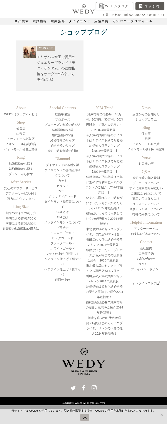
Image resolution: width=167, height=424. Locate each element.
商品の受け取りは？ (146, 198)
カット (62, 180)
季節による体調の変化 (21, 223)
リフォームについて (146, 204)
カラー (62, 191)
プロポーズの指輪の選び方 (62, 124)
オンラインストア (146, 283)
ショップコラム (146, 119)
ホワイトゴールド (62, 248)
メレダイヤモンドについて (62, 222)
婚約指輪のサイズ (62, 145)
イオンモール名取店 (21, 139)
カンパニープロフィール (132, 21)
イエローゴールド (62, 233)
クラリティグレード (62, 196)
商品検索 (22, 21)
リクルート (146, 264)
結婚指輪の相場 (62, 130)
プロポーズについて (146, 183)
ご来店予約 (146, 253)
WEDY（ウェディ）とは (21, 114)
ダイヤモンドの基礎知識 (62, 165)
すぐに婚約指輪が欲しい (146, 188)
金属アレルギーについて (146, 209)
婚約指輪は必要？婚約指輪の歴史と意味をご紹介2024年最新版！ (104, 307)
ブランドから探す (21, 174)
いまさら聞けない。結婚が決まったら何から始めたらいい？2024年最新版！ (104, 203)
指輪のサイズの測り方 (21, 213)
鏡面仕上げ (62, 280)
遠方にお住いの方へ (21, 198)
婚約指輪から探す (21, 169)
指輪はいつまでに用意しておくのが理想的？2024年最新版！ (104, 219)
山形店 (20, 133)
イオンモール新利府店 (21, 144)
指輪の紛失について (146, 214)
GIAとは (62, 217)
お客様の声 (146, 163)
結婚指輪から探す (21, 163)
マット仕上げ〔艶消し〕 (62, 253)
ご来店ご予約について (146, 193)
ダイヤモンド (80, 21)
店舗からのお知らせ (146, 114)
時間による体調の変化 (21, 218)
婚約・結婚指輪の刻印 (62, 151)
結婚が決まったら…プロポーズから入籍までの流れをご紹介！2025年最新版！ (104, 255)
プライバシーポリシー (146, 269)
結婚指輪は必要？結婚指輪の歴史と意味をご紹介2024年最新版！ (104, 292)
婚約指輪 (58, 21)
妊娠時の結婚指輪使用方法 (21, 228)
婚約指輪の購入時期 (146, 177)
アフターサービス (146, 228)
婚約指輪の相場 (62, 135)
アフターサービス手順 (21, 193)
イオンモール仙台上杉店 (21, 149)
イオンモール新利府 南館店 (146, 149)
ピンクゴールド (62, 238)
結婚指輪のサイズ (62, 140)
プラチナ (63, 227)
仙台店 (20, 128)
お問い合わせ (146, 258)
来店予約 (152, 6)
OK (84, 417)
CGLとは (63, 212)
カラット (63, 186)
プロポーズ (62, 119)
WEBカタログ (117, 6)
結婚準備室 (62, 114)
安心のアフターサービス (21, 188)
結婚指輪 (40, 21)
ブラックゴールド (62, 243)
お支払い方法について (146, 234)
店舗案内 (101, 21)
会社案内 (146, 248)
